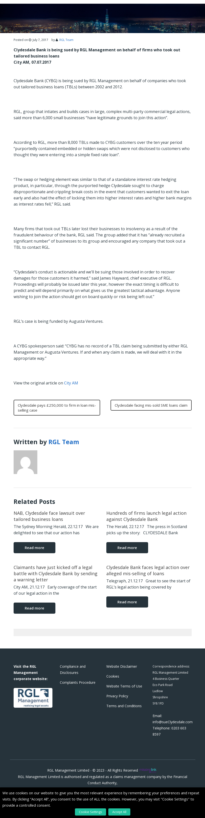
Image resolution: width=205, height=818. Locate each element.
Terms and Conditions (124, 706)
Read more (34, 547)
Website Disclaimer (121, 666)
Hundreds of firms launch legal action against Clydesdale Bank (146, 516)
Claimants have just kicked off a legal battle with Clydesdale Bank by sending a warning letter (55, 573)
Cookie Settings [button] (90, 812)
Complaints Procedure (77, 682)
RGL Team (66, 40)
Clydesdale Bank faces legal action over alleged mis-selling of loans (148, 570)
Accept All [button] (119, 812)
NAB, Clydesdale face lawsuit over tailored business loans (49, 516)
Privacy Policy (117, 696)
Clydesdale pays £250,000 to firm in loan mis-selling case (57, 408)
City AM (71, 383)
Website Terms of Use (124, 686)
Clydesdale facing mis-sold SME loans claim (151, 405)
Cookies (112, 676)
